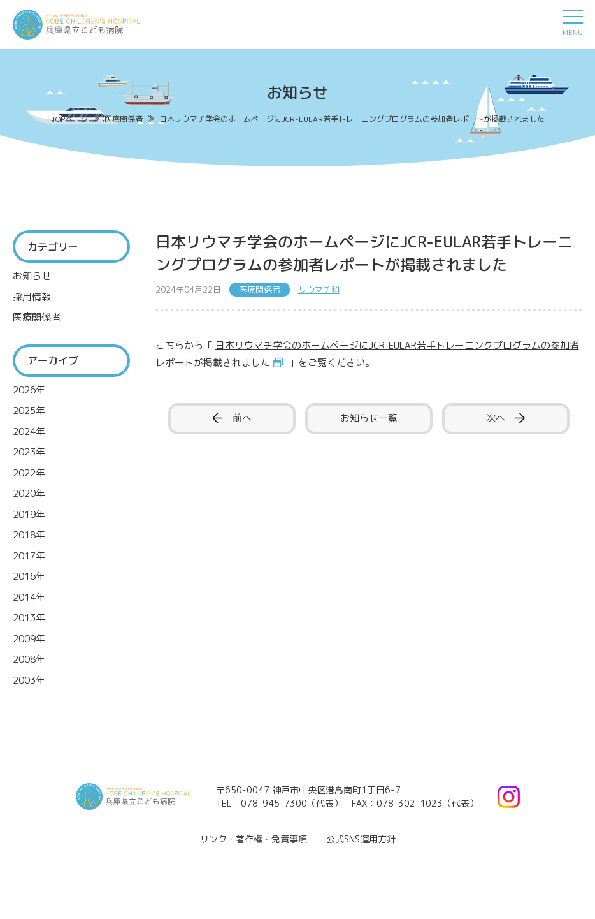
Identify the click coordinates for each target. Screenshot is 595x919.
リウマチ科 (319, 289)
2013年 (29, 617)
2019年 (29, 514)
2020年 (29, 493)
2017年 (29, 555)
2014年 (29, 597)
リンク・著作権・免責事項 (253, 839)
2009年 (29, 638)
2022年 (29, 473)
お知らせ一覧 (369, 418)
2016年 (29, 576)
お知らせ (32, 276)
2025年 (29, 410)
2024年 (29, 431)
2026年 (29, 390)
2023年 (29, 452)
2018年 (29, 534)
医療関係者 (37, 317)
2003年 (29, 680)
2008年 (29, 659)
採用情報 (32, 297)
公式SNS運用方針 (361, 839)
